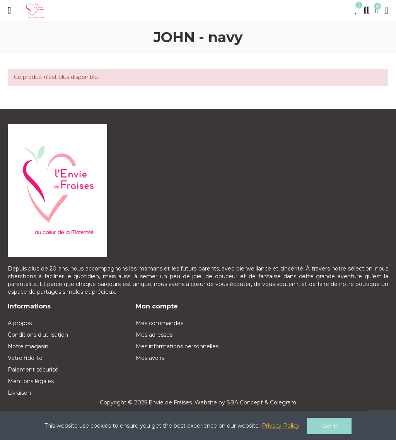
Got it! (329, 426)
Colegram (283, 402)
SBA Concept (245, 402)
